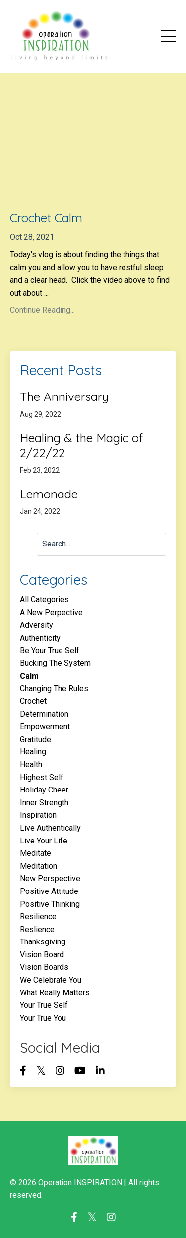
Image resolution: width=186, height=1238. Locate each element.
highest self (41, 777)
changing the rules (54, 688)
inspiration (38, 815)
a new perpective (51, 612)
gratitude (35, 739)
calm (29, 676)
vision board (42, 954)
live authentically (50, 828)
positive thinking (50, 904)
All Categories (44, 599)
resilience (38, 916)
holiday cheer (44, 789)
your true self (44, 1005)
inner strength (44, 802)
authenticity (40, 638)
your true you (43, 1018)
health (31, 764)
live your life (43, 840)
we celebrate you (50, 980)
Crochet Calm (46, 217)
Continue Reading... (42, 310)
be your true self (49, 650)
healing (33, 751)
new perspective (50, 878)
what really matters (55, 992)
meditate (35, 853)
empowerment (45, 726)
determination (44, 714)
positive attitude (49, 891)
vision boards (44, 967)
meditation (38, 866)
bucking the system (55, 663)
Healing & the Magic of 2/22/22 (81, 445)
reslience (37, 929)
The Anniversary (64, 396)
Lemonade (49, 494)
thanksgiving (42, 941)
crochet (33, 701)
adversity (36, 625)
